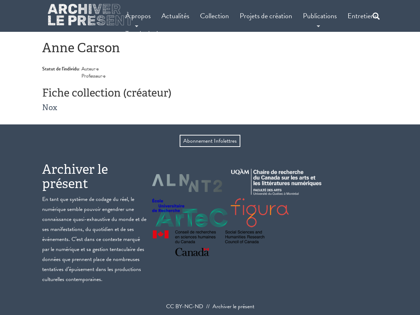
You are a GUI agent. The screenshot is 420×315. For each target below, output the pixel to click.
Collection (214, 15)
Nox (49, 107)
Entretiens (362, 15)
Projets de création (266, 15)
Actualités (175, 15)
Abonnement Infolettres (210, 141)
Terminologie (143, 33)
